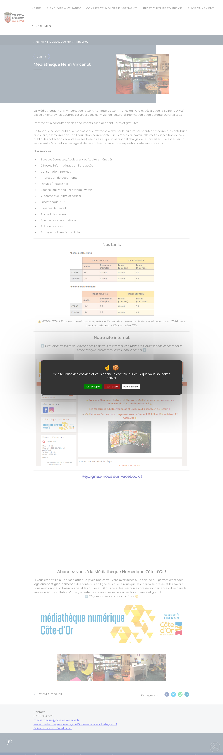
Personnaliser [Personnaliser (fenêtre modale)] (131, 386)
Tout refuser (111, 386)
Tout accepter (93, 386)
